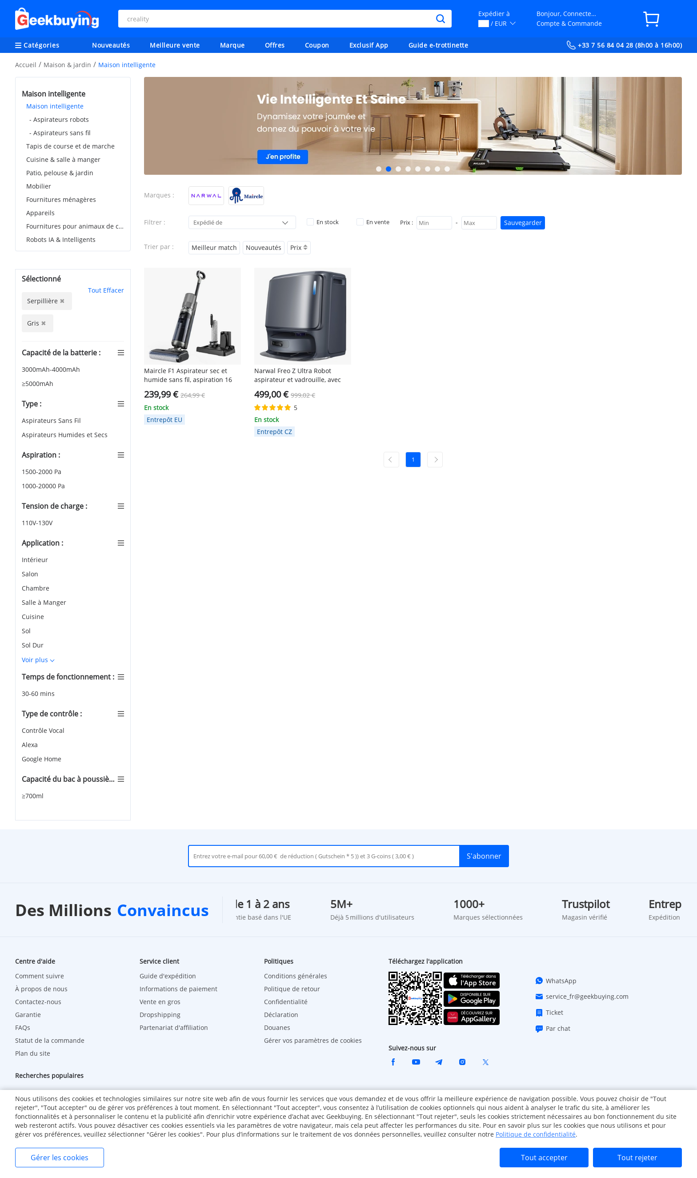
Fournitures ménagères (61, 199)
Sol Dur (33, 645)
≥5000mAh (38, 383)
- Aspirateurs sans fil (60, 133)
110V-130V (38, 523)
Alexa (31, 744)
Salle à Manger (45, 602)
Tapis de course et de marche (70, 146)
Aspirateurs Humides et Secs (65, 434)
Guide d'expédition (168, 976)
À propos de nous (41, 989)
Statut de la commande (49, 1040)
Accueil (25, 64)
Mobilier (38, 186)
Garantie (28, 1014)
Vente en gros (160, 1001)
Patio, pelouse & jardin (59, 173)
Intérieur (36, 559)
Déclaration (281, 1014)
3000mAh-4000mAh (52, 369)
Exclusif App (369, 45)
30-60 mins (39, 693)
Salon (31, 574)
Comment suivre (39, 976)
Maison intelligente (55, 106)
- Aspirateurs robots (59, 119)
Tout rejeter (637, 1157)
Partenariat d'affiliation (174, 1027)
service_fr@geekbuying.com (582, 996)
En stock (323, 222)
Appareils (40, 213)
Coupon (317, 45)
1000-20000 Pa (44, 486)
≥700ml (33, 796)
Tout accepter (544, 1157)
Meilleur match (214, 247)
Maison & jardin (67, 64)
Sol (27, 631)
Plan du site (32, 1053)
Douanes (277, 1027)
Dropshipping (160, 1014)
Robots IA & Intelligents (61, 239)
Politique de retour (292, 989)
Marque (232, 45)
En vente (373, 222)
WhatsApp (556, 980)
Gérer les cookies (59, 1157)
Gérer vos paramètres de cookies (313, 1040)
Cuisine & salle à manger (63, 159)
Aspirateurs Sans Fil (52, 420)
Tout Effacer (106, 290)
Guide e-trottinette (439, 45)
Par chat (552, 1028)
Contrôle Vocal (44, 730)
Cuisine (34, 616)
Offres (275, 45)
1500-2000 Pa (42, 471)
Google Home (42, 759)
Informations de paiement (178, 989)
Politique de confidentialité (536, 1134)
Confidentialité (286, 1001)
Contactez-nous (38, 1001)
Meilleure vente (175, 45)
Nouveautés (111, 45)
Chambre (36, 588)
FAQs (22, 1027)
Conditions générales (295, 976)
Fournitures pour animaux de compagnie (75, 226)
